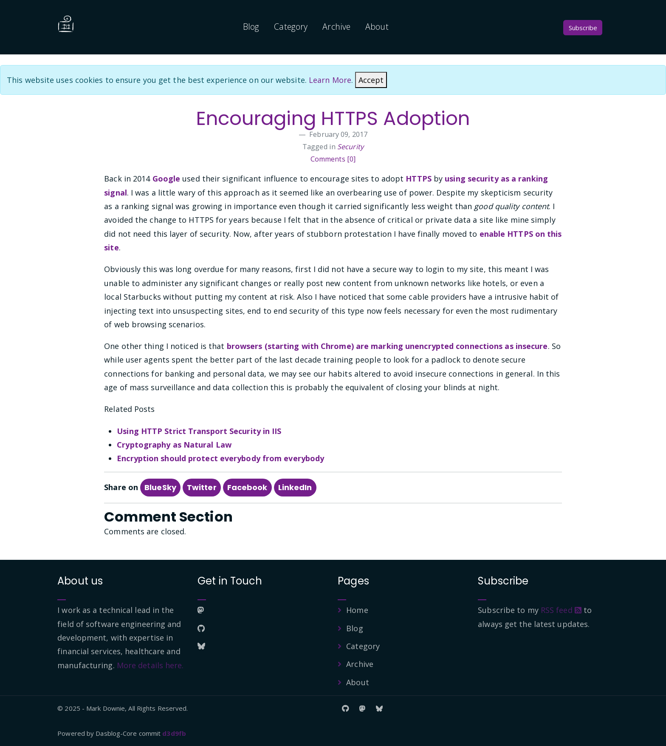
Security (350, 146)
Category (291, 26)
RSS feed (561, 610)
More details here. (150, 665)
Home (357, 610)
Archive (336, 26)
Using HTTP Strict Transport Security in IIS (199, 431)
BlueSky (160, 487)
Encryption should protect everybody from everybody (220, 458)
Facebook (247, 487)
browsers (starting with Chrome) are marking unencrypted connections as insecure (387, 346)
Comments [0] (333, 159)
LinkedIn (295, 487)
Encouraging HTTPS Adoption (333, 118)
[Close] (371, 80)
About (377, 26)
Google (166, 178)
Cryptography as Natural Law (174, 445)
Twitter (202, 487)
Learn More (330, 80)
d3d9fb (174, 733)
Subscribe (583, 27)
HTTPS (419, 178)
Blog (251, 26)
